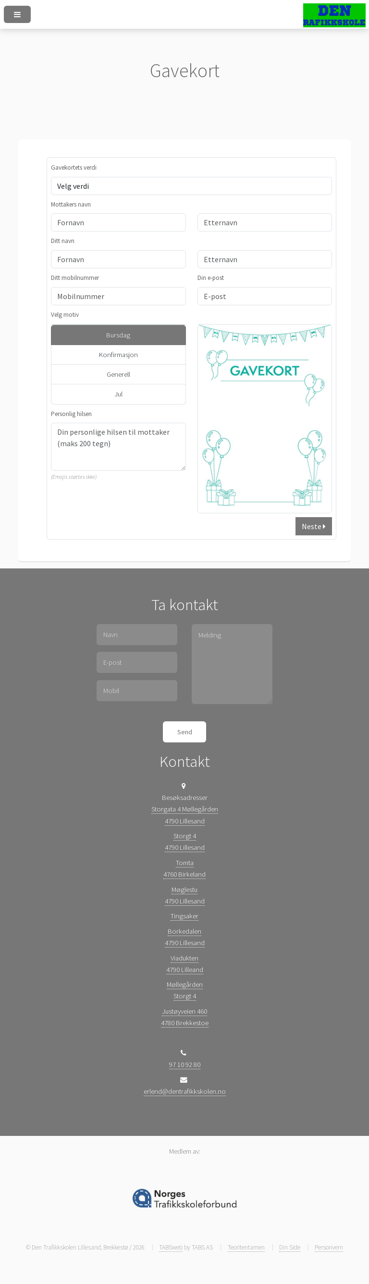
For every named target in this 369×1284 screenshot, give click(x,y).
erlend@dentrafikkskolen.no (185, 1091)
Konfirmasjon (118, 354)
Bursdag (118, 335)
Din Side (289, 1247)
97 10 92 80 (184, 1064)
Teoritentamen (246, 1247)
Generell (118, 374)
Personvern (329, 1247)
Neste (314, 526)
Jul (118, 394)
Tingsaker (184, 916)
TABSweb (171, 1247)
